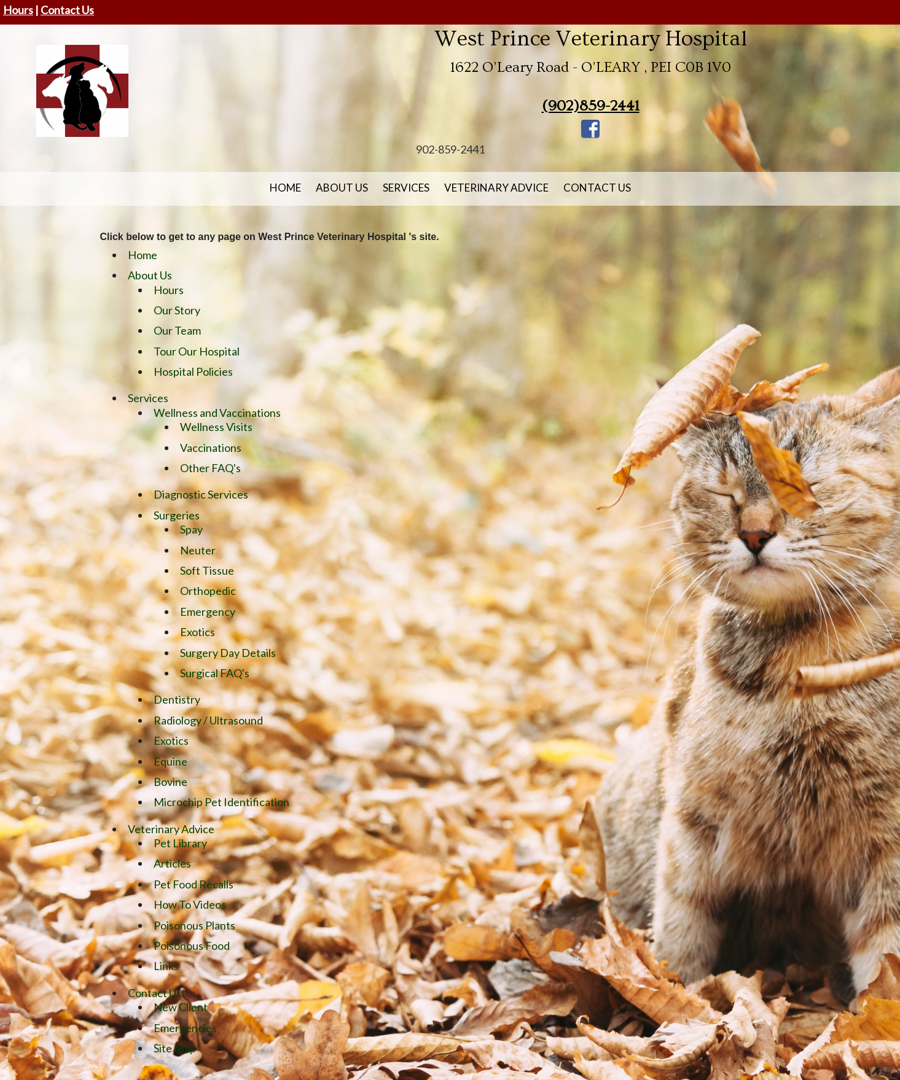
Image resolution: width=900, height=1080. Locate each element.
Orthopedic (208, 590)
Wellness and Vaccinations (217, 412)
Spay (191, 529)
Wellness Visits (216, 426)
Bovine (170, 781)
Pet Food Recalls (193, 884)
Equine (170, 761)
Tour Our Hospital (197, 351)
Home (285, 187)
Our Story (177, 310)
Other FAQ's (210, 468)
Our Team (177, 330)
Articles (172, 863)
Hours (18, 10)
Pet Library (180, 843)
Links (166, 966)
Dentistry (177, 699)
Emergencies (185, 1028)
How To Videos (190, 904)
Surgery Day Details (228, 652)
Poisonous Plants (194, 925)
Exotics (197, 632)
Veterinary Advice (496, 187)
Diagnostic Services (201, 494)
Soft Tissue (207, 570)
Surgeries (177, 515)
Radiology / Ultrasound (208, 720)
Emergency (207, 611)
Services (406, 187)
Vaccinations (210, 447)
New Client (181, 1007)
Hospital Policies (193, 371)
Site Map (175, 1048)
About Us (342, 187)
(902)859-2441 (591, 106)
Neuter (198, 550)
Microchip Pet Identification (221, 802)
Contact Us (67, 10)
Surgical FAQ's (214, 673)
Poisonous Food (192, 945)
